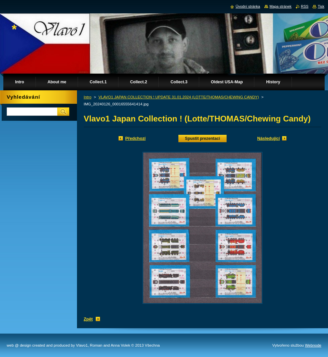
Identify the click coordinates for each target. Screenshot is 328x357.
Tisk (321, 6)
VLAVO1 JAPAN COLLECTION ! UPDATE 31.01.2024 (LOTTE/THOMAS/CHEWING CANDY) (178, 97)
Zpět (88, 319)
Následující (268, 138)
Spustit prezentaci (202, 138)
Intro (87, 97)
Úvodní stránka (248, 6)
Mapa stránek (280, 6)
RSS (304, 6)
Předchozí (135, 138)
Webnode (313, 345)
